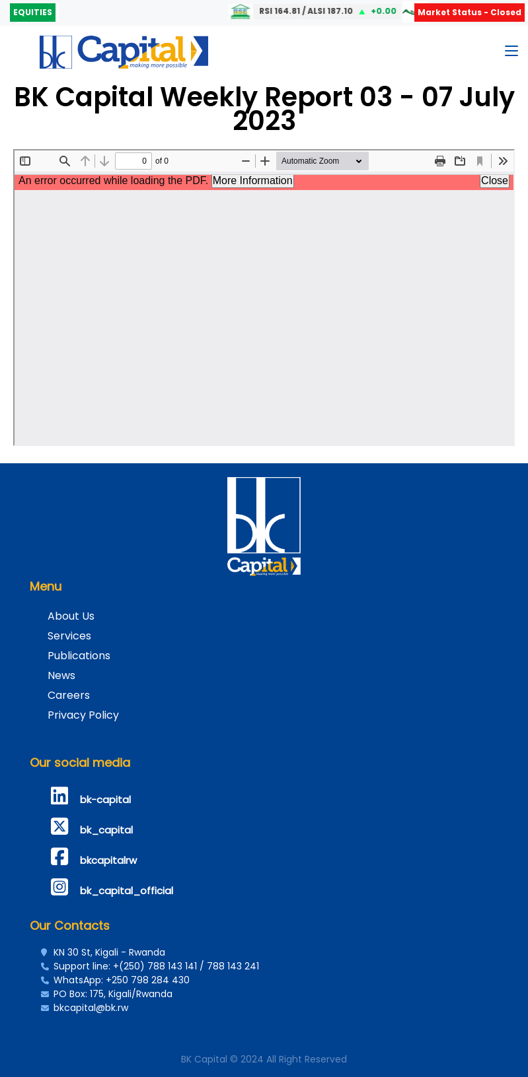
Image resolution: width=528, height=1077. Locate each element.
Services (69, 635)
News (61, 675)
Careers (69, 695)
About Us (71, 616)
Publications (79, 655)
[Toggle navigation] (511, 53)
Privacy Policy (83, 715)
